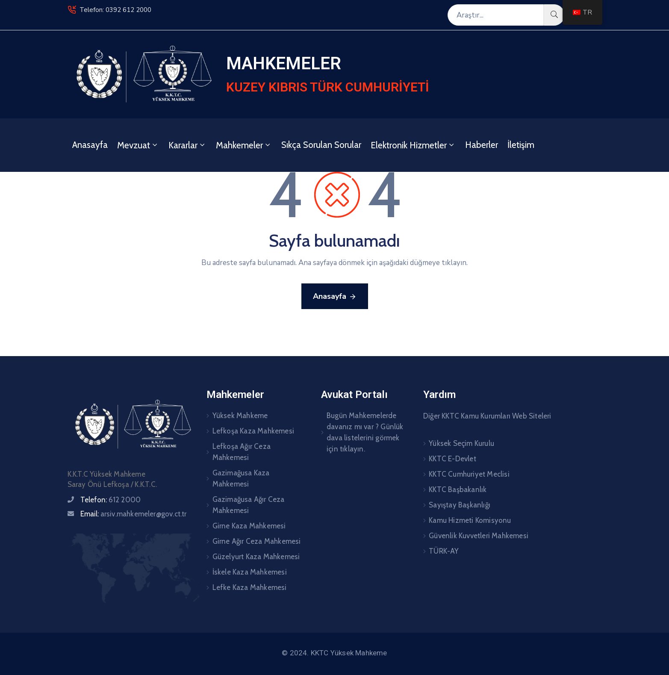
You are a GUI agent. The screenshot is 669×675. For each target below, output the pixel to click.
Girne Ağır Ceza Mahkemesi (256, 541)
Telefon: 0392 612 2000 (115, 10)
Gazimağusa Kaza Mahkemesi (241, 478)
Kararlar (187, 145)
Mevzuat (138, 145)
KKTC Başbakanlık (457, 489)
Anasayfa (90, 144)
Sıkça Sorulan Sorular (321, 144)
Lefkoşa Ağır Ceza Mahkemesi (241, 452)
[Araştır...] (496, 15)
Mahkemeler (244, 145)
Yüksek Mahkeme (240, 415)
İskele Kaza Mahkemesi (249, 572)
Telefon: (110, 499)
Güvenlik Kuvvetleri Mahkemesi (478, 535)
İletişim (520, 144)
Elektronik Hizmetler (413, 145)
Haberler (481, 144)
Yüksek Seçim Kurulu (461, 443)
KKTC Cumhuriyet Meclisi (469, 474)
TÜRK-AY (444, 551)
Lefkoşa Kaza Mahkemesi (253, 431)
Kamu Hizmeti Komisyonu (470, 520)
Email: (133, 514)
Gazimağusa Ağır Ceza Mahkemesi (248, 505)
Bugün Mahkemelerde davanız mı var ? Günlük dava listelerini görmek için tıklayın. (365, 432)
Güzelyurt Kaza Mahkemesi (256, 556)
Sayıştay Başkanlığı (459, 505)
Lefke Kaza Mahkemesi (249, 587)
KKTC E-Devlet (452, 458)
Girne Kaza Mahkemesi (249, 526)
